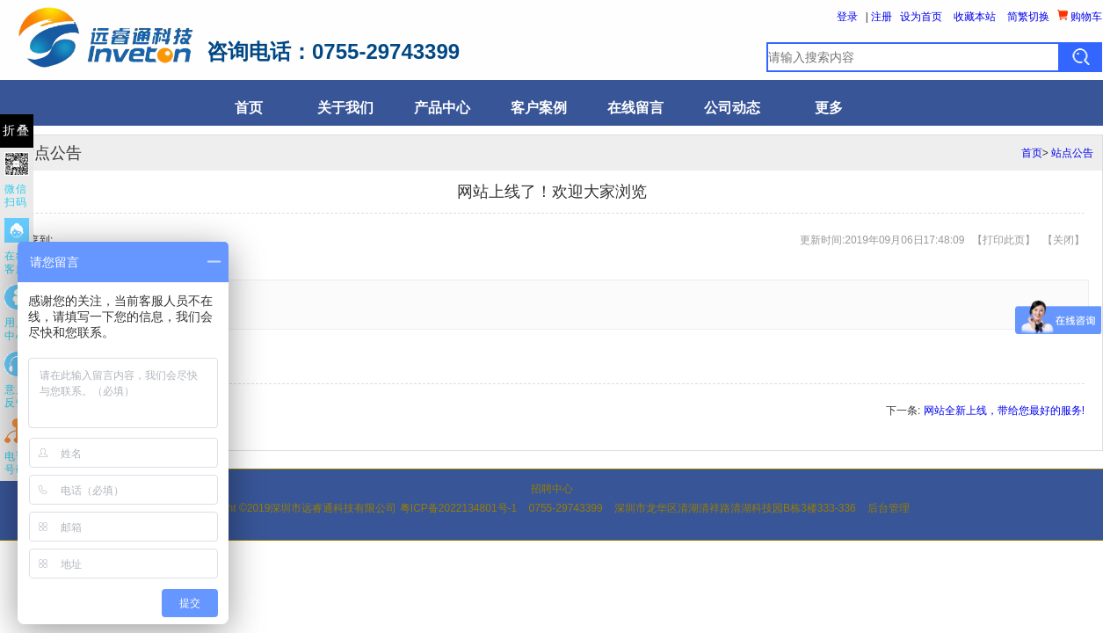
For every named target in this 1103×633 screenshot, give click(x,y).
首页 (249, 107)
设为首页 (921, 17)
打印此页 (1004, 240)
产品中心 (442, 107)
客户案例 (539, 107)
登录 (847, 17)
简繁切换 (1028, 17)
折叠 (17, 130)
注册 (881, 17)
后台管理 (888, 508)
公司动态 (732, 107)
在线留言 (635, 107)
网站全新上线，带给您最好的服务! (1004, 410)
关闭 (1063, 240)
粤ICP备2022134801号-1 (458, 508)
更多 (829, 107)
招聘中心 (552, 489)
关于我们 (345, 107)
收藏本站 (975, 17)
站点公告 (1072, 153)
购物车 (1079, 16)
